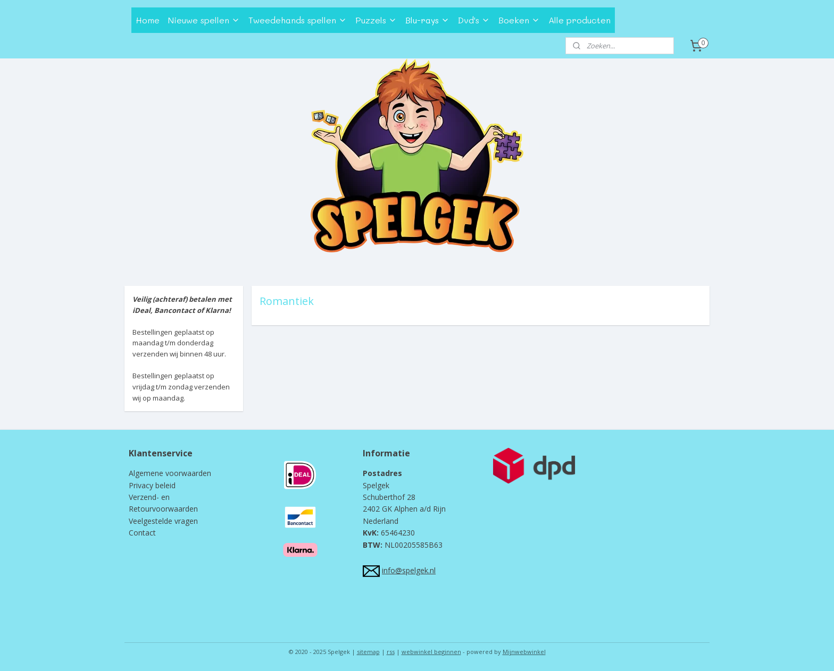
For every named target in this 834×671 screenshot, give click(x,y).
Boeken (519, 20)
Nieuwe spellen (204, 20)
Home (148, 20)
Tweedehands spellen (297, 20)
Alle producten (579, 20)
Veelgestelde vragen (163, 521)
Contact (142, 533)
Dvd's (474, 20)
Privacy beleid (152, 485)
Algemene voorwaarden (170, 473)
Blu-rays (427, 20)
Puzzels (376, 20)
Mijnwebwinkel (524, 652)
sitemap (368, 652)
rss (391, 652)
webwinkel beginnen (431, 652)
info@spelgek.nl (409, 570)
